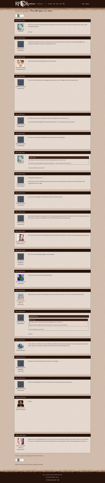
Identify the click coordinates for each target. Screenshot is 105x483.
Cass (28, 464)
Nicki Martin (19, 67)
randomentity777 (21, 69)
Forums (45, 3)
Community (40, 3)
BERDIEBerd (20, 50)
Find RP (50, 3)
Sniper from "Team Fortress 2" (82, 235)
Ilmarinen (40, 464)
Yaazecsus (18, 281)
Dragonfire (35, 464)
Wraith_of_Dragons (20, 350)
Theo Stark (18, 241)
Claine (30, 464)
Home (44, 474)
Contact (57, 477)
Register (87, 3)
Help (54, 3)
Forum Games (25, 11)
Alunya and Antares (20, 445)
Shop (57, 3)
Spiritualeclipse (20, 449)
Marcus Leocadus (21, 407)
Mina (22, 464)
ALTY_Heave (20, 304)
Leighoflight (20, 283)
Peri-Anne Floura (21, 300)
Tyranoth (23, 409)
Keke (25, 464)
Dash (18, 48)
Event (61, 3)
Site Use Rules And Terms (50, 477)
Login (83, 3)
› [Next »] (22, 15)
